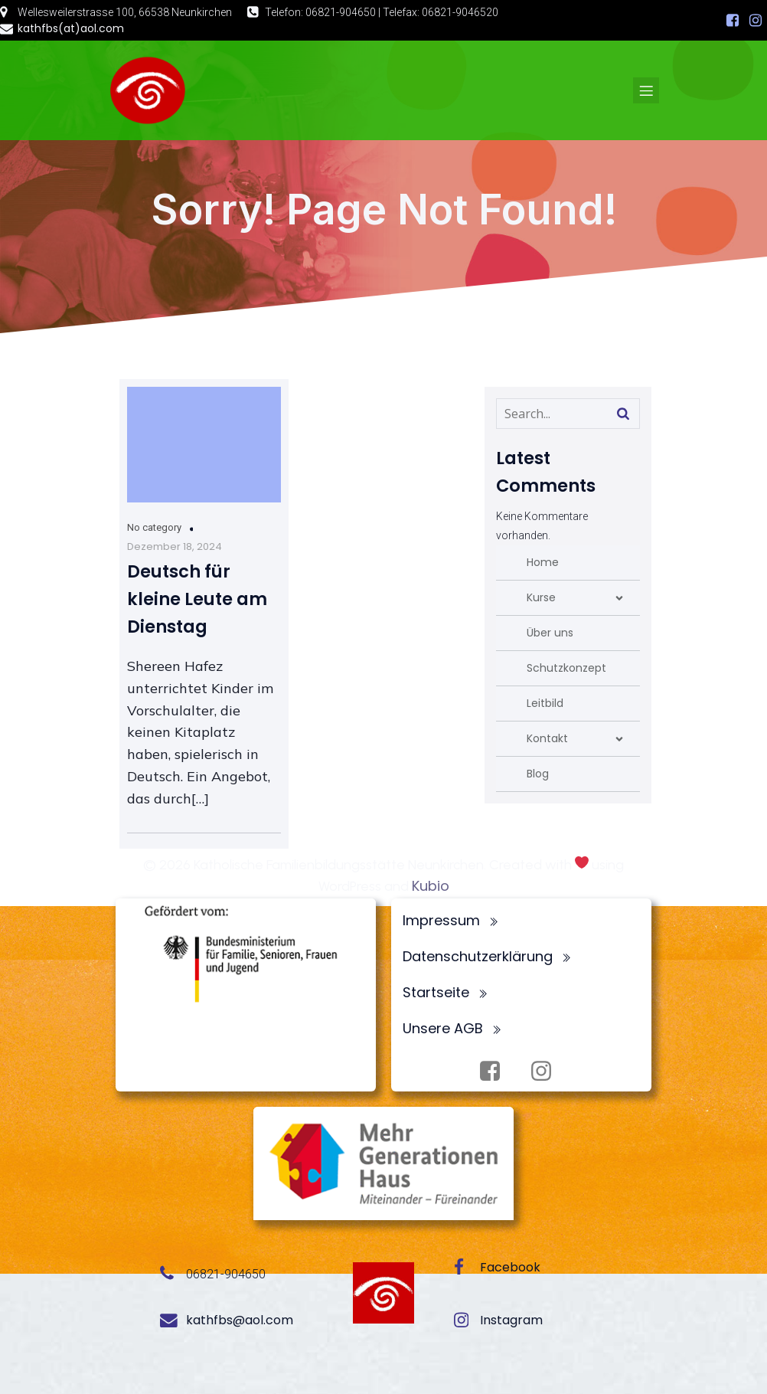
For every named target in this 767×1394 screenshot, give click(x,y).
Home (543, 562)
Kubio (430, 885)
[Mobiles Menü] (646, 90)
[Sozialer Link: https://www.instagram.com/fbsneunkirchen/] (755, 20)
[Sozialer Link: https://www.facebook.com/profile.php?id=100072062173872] (732, 20)
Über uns (550, 632)
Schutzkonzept (566, 668)
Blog (538, 773)
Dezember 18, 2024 (174, 546)
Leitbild (545, 703)
